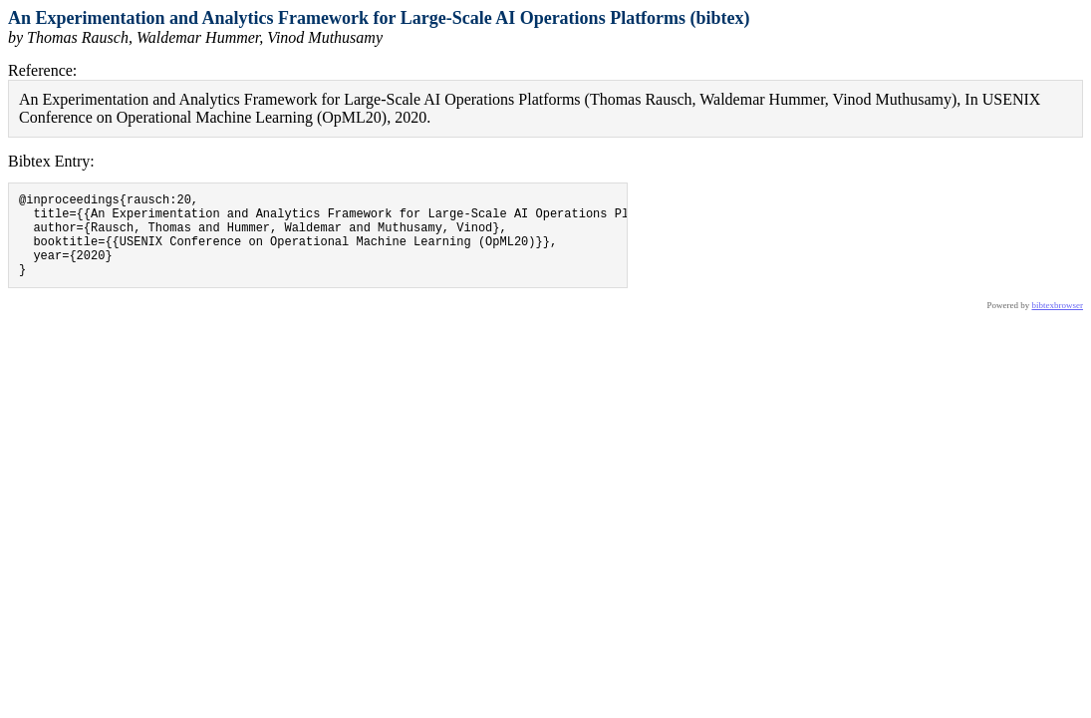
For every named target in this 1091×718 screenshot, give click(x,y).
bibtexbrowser (1058, 323)
